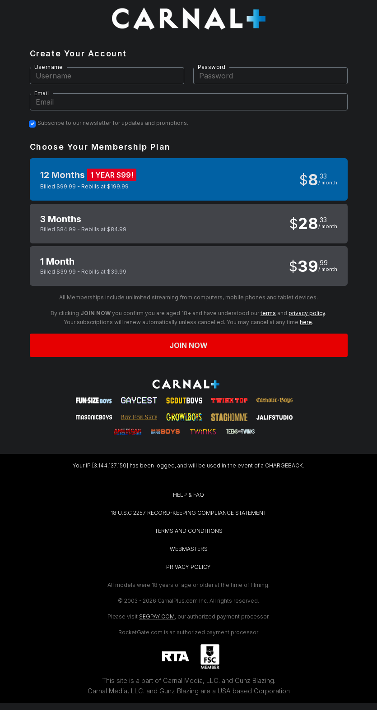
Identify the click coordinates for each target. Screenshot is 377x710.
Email (41, 93)
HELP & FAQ (188, 494)
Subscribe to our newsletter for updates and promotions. (112, 123)
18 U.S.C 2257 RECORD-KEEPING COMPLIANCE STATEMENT (188, 512)
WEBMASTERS (189, 548)
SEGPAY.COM (157, 616)
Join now (188, 345)
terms (268, 313)
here (306, 322)
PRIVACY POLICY (188, 566)
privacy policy (307, 313)
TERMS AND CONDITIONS (189, 530)
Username (48, 67)
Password (212, 67)
